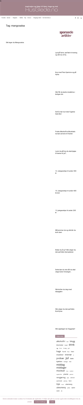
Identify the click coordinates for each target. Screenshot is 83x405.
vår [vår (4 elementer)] (61, 391)
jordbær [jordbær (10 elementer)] (60, 358)
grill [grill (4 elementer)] (69, 348)
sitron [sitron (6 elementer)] (72, 378)
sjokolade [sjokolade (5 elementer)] (59, 381)
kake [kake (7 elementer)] (72, 358)
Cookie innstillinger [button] (40, 402)
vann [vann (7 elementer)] (73, 388)
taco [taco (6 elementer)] (70, 381)
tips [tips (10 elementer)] (58, 384)
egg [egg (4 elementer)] (57, 348)
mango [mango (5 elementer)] (66, 361)
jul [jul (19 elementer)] (67, 358)
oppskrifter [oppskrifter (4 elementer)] (59, 374)
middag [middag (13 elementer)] (60, 365)
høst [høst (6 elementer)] (72, 351)
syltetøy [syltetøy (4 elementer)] (65, 381)
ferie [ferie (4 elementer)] (60, 348)
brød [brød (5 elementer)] (66, 345)
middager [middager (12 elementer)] (61, 368)
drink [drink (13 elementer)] (72, 345)
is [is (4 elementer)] (73, 355)
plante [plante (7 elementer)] (65, 374)
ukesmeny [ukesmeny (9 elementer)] (61, 387)
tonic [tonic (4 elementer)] (62, 384)
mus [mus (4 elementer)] (67, 371)
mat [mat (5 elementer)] (70, 361)
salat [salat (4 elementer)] (68, 377)
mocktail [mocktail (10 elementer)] (60, 371)
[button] (81, 18)
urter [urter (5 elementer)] (68, 388)
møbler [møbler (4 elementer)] (71, 371)
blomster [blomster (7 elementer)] (59, 345)
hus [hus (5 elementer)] (68, 351)
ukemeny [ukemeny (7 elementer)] (68, 384)
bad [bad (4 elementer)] (67, 341)
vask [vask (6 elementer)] (58, 391)
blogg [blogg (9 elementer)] (72, 341)
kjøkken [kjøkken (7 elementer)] (59, 361)
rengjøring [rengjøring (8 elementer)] (60, 377)
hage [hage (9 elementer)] (58, 351)
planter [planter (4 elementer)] (71, 374)
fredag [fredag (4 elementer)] (65, 348)
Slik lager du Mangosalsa (15, 42)
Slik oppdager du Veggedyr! (65, 329)
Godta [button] (52, 402)
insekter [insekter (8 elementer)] (60, 355)
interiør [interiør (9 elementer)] (68, 355)
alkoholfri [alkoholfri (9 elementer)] (60, 341)
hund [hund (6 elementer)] (64, 351)
